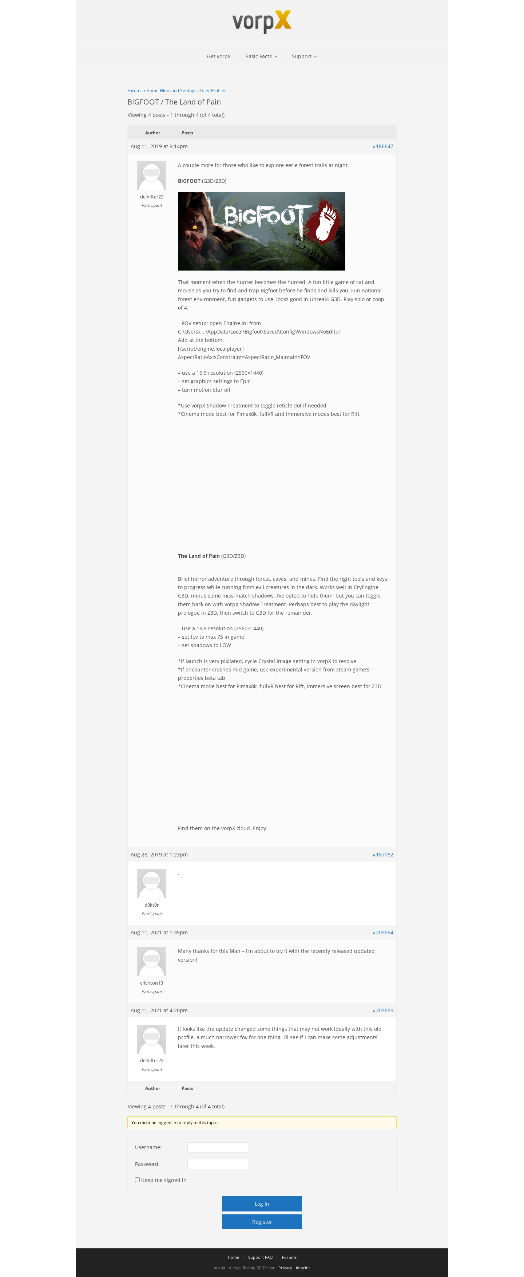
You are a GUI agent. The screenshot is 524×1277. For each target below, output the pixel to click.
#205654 (383, 932)
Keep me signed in (164, 1180)
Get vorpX (219, 56)
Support (301, 56)
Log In (262, 1203)
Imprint (303, 1267)
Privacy (285, 1267)
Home (233, 1257)
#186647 (383, 146)
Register (262, 1221)
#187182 (383, 854)
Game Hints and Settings (171, 90)
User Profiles (213, 90)
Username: (148, 1147)
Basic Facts (258, 56)
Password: (147, 1163)
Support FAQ (260, 1257)
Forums (135, 90)
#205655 (383, 1010)
